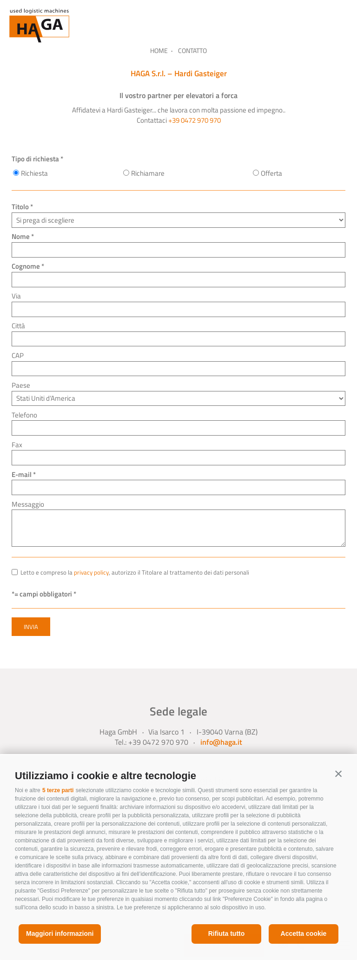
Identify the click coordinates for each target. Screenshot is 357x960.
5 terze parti (57, 790)
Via (16, 296)
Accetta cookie (304, 933)
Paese (21, 385)
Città (18, 325)
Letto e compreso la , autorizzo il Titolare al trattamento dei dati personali (134, 572)
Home (159, 50)
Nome (21, 236)
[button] (338, 773)
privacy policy (91, 572)
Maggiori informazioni (59, 933)
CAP (18, 355)
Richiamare (148, 173)
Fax (17, 444)
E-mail (22, 474)
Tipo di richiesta (35, 158)
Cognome (26, 266)
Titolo (20, 206)
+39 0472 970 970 (194, 120)
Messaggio (28, 504)
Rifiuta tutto (226, 933)
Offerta (271, 173)
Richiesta (34, 173)
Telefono (24, 415)
